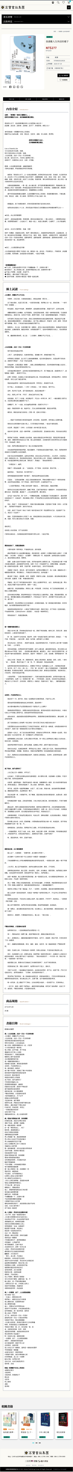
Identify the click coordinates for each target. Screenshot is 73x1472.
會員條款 (28, 1466)
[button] (19, 71)
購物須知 (35, 1466)
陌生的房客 (61, 1432)
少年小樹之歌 (44, 1432)
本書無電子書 (59, 68)
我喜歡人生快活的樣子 (64, 31)
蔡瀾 (56, 57)
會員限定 (49, 37)
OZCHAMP (63, 1469)
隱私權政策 (43, 1466)
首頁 (55, 31)
